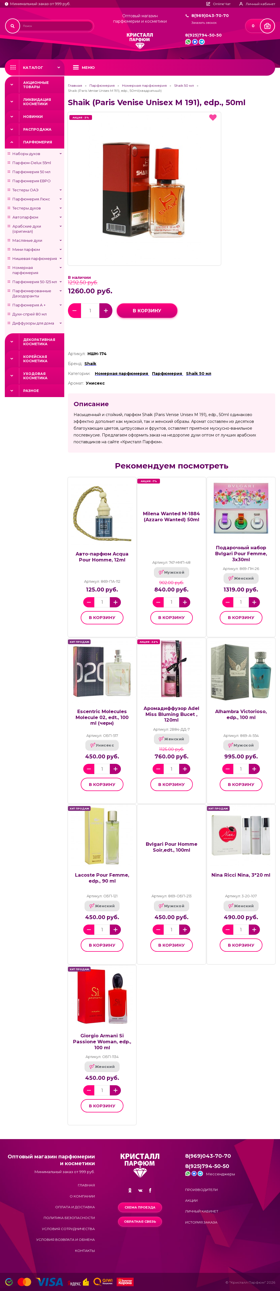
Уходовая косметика (35, 376)
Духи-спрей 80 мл (29, 314)
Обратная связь (140, 1222)
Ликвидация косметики (37, 101)
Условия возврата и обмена (65, 1239)
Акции (191, 1200)
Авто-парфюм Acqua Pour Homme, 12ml (102, 557)
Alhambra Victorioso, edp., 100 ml (241, 714)
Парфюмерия (37, 142)
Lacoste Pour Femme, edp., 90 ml (102, 878)
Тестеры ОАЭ (25, 190)
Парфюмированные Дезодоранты (31, 293)
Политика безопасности (69, 1218)
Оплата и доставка (75, 1207)
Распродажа (37, 129)
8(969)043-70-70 (210, 15)
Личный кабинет (201, 1211)
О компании (82, 1196)
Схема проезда (140, 1207)
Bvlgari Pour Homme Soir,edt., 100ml (171, 847)
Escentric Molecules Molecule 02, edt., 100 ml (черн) (102, 717)
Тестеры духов (26, 208)
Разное (31, 391)
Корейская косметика (35, 359)
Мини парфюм (26, 249)
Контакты (85, 1250)
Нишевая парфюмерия (34, 258)
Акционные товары (36, 84)
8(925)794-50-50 (203, 35)
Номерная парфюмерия (25, 270)
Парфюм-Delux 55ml (31, 162)
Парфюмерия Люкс (31, 199)
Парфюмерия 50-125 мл (34, 281)
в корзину (147, 310)
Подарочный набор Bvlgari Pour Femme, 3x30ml (241, 553)
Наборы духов (26, 153)
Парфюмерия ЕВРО (31, 181)
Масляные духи (27, 240)
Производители (201, 1190)
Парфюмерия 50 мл (31, 171)
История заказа (201, 1222)
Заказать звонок (204, 23)
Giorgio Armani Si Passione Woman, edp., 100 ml (102, 1041)
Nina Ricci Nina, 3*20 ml (240, 875)
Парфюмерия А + (29, 305)
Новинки (33, 117)
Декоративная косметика (39, 342)
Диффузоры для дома (33, 323)
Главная (75, 86)
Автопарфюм (25, 217)
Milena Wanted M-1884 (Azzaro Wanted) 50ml (171, 516)
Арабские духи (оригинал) (26, 229)
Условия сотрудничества (68, 1229)
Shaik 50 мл (184, 86)
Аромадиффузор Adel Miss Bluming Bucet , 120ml (171, 714)
